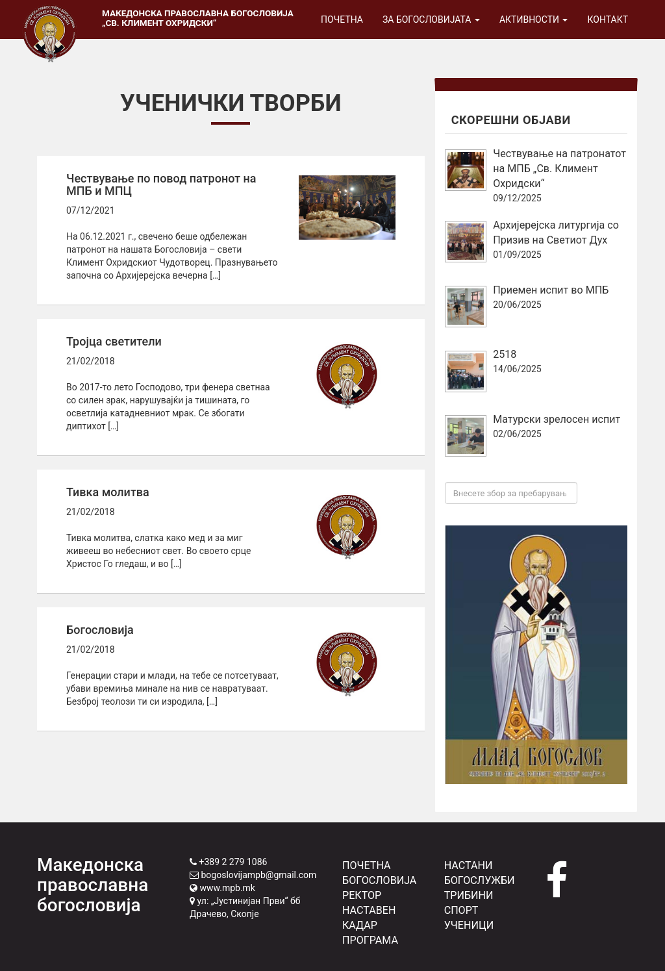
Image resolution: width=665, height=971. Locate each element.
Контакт (607, 19)
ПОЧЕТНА (366, 865)
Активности (533, 19)
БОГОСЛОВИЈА (379, 880)
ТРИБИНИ (469, 895)
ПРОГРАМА (370, 940)
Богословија (100, 630)
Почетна (342, 19)
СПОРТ (461, 910)
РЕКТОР (361, 895)
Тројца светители (114, 341)
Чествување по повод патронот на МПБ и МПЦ (161, 184)
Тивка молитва (107, 492)
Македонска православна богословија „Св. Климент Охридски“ (198, 18)
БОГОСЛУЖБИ (479, 880)
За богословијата (431, 19)
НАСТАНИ (468, 865)
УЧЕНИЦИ (469, 925)
